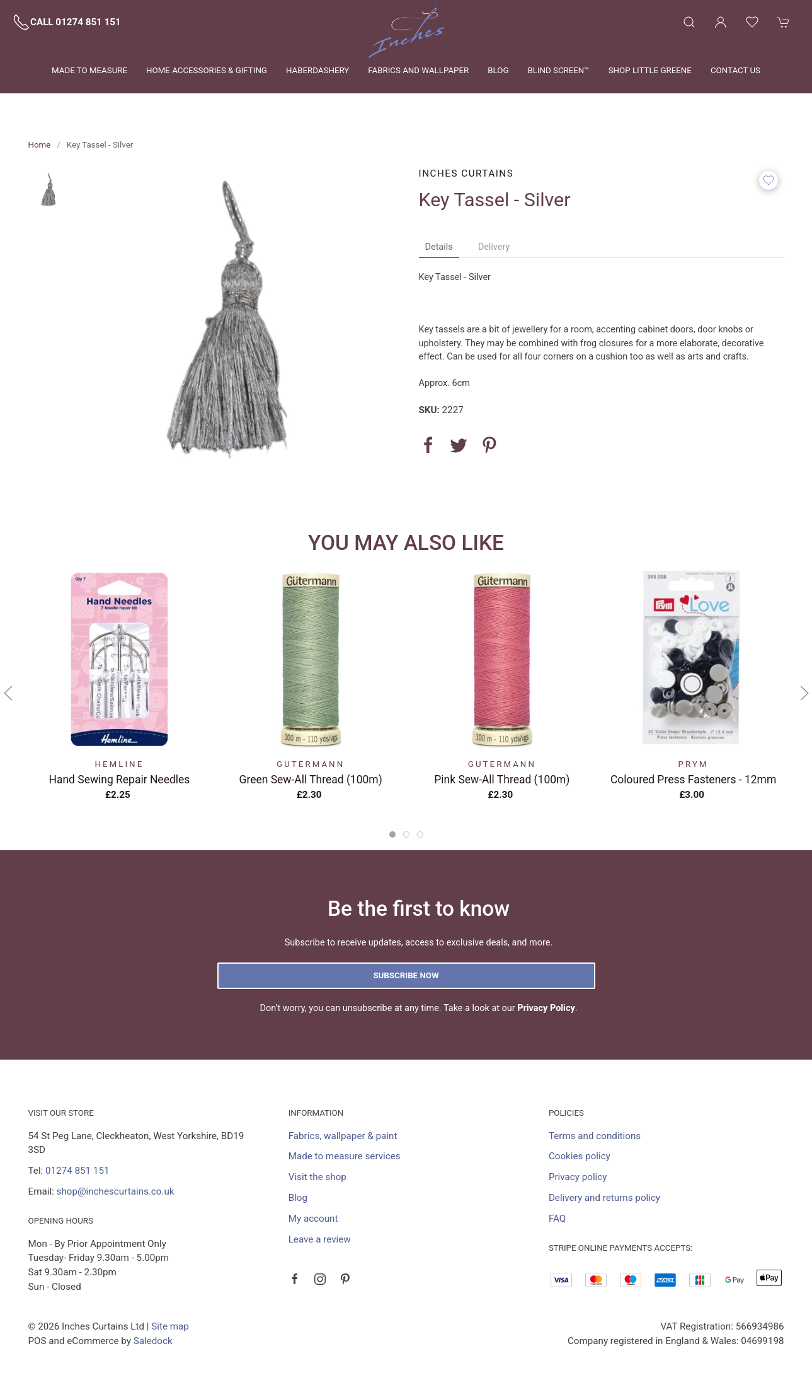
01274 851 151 (77, 1170)
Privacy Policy (546, 1008)
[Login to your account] (720, 22)
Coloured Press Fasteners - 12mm (692, 779)
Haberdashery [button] (317, 70)
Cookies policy (579, 1156)
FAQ (557, 1218)
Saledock (153, 1341)
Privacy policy (578, 1177)
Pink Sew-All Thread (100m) (501, 779)
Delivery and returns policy (604, 1197)
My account (313, 1218)
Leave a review (320, 1239)
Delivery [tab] (494, 247)
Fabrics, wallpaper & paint (343, 1136)
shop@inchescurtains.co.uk (115, 1191)
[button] (689, 22)
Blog (498, 70)
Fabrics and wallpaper (418, 70)
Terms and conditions (595, 1136)
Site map (170, 1326)
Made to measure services (345, 1156)
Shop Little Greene (650, 70)
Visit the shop (317, 1177)
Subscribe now (405, 975)
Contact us (735, 70)
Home (39, 144)
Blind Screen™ (558, 70)
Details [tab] (439, 247)
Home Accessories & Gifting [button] (206, 70)
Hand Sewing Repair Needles (119, 779)
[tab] (392, 834)
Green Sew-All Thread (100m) (310, 779)
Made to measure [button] (89, 70)
